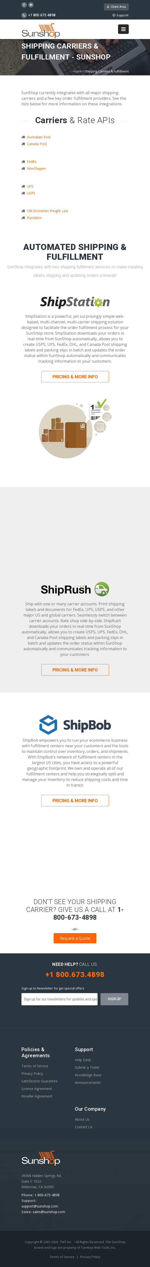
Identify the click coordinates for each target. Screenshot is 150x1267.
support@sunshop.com (39, 1206)
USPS (31, 193)
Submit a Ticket (87, 1067)
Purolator (34, 217)
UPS (30, 186)
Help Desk (83, 1059)
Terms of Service (34, 1066)
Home (77, 71)
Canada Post (37, 143)
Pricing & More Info (75, 376)
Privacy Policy (32, 1073)
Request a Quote (75, 938)
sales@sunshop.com (49, 1211)
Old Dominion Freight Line (47, 211)
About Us (82, 1119)
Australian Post (39, 137)
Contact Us (83, 1127)
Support (120, 15)
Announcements (88, 1082)
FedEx (31, 161)
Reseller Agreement (36, 1096)
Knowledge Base (88, 1075)
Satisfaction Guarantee (39, 1081)
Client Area (116, 7)
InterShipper (36, 168)
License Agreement (36, 1088)
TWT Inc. (66, 1242)
